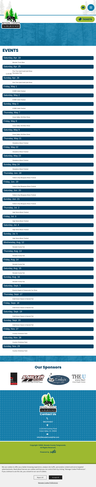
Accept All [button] (55, 477)
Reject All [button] (40, 477)
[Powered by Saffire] (53, 451)
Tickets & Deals (82, 18)
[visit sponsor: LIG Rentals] (11, 379)
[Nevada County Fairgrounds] (11, 18)
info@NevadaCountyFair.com (48, 437)
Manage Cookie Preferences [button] (48, 483)
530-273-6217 (48, 422)
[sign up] (83, 7)
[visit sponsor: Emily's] (62, 379)
